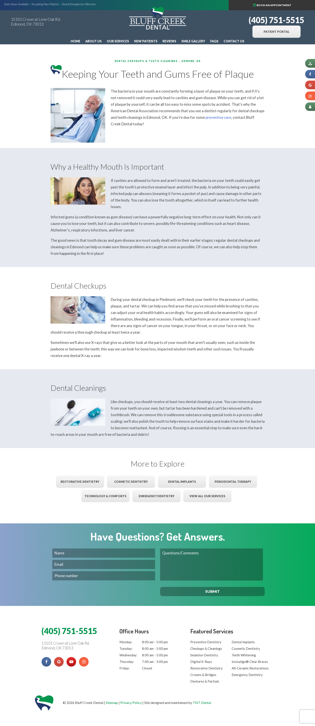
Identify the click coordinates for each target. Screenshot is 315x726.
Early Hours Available (16, 4)
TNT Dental (202, 702)
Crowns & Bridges (203, 675)
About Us (93, 41)
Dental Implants (182, 481)
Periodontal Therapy (233, 481)
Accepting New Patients (45, 4)
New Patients (146, 41)
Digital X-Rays (201, 662)
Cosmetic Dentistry (131, 481)
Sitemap (112, 702)
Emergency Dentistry (156, 496)
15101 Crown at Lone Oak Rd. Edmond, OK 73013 (36, 21)
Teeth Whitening (244, 655)
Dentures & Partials (204, 681)
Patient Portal (276, 31)
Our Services (118, 41)
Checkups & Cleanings (206, 648)
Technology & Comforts (105, 496)
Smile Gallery (193, 41)
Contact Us (234, 41)
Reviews (169, 41)
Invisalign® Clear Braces (250, 662)
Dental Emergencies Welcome (79, 4)
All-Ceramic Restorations (250, 668)
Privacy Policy (131, 702)
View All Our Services (207, 496)
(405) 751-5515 (276, 20)
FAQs (214, 41)
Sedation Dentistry (204, 655)
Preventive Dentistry (205, 642)
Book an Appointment (285, 5)
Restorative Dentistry (80, 481)
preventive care (218, 117)
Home (75, 41)
